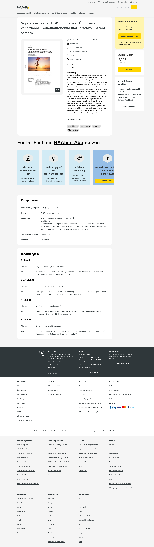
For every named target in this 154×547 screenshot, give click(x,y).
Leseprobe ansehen (74, 119)
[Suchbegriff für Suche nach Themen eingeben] (81, 7)
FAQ (49, 370)
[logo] (23, 7)
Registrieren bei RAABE (55, 361)
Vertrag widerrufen (92, 372)
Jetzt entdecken (107, 181)
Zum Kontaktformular (85, 367)
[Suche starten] (134, 7)
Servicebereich (52, 367)
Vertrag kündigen (53, 373)
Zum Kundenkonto (53, 364)
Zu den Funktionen (129, 107)
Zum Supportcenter (123, 363)
